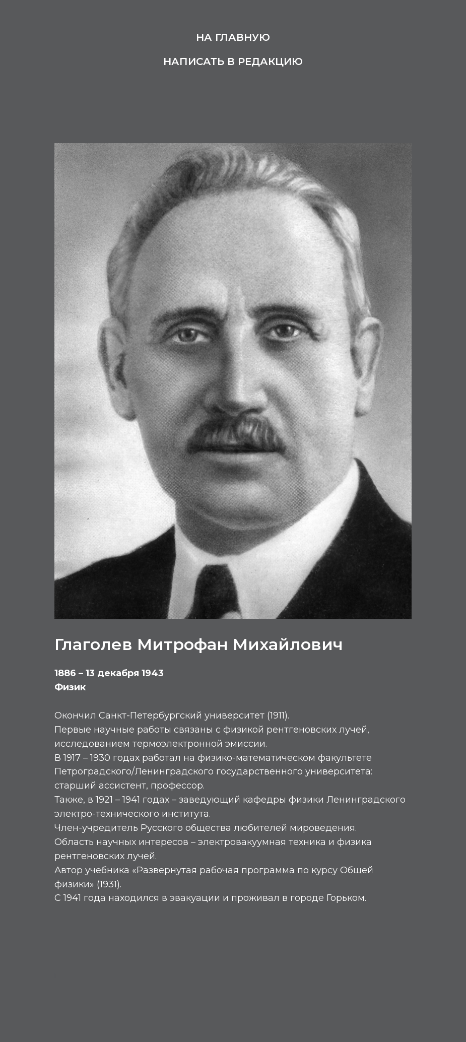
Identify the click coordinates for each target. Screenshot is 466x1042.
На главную (233, 37)
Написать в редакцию (233, 61)
